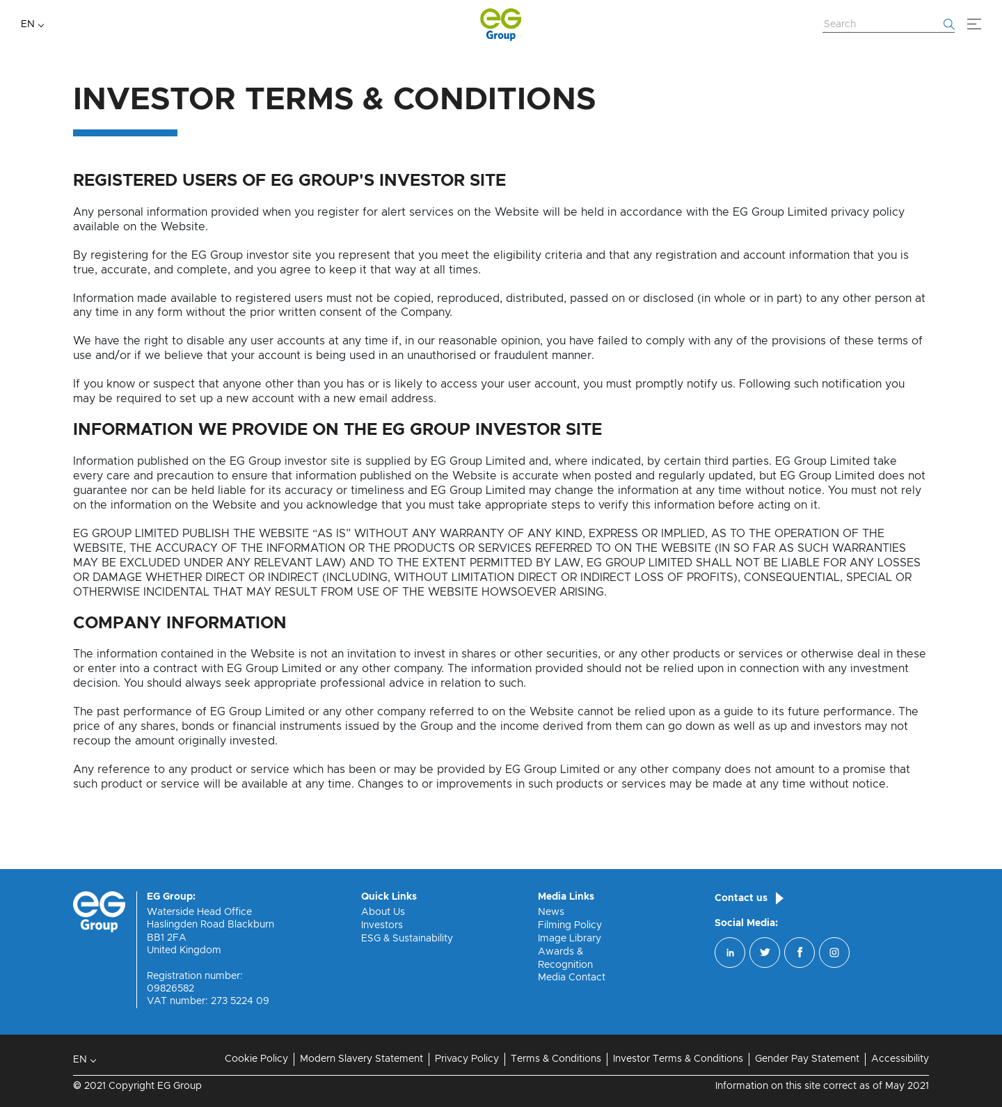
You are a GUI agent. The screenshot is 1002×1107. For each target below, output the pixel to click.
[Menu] (974, 24)
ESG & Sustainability (407, 938)
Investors (382, 925)
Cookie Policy (256, 1059)
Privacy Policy (467, 1059)
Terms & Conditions (556, 1059)
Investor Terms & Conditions (678, 1059)
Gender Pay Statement (807, 1059)
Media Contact (571, 977)
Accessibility (900, 1059)
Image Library (569, 938)
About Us (383, 912)
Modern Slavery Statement (361, 1059)
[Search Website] (888, 25)
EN (28, 24)
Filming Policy (570, 925)
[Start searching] (949, 24)
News (551, 912)
